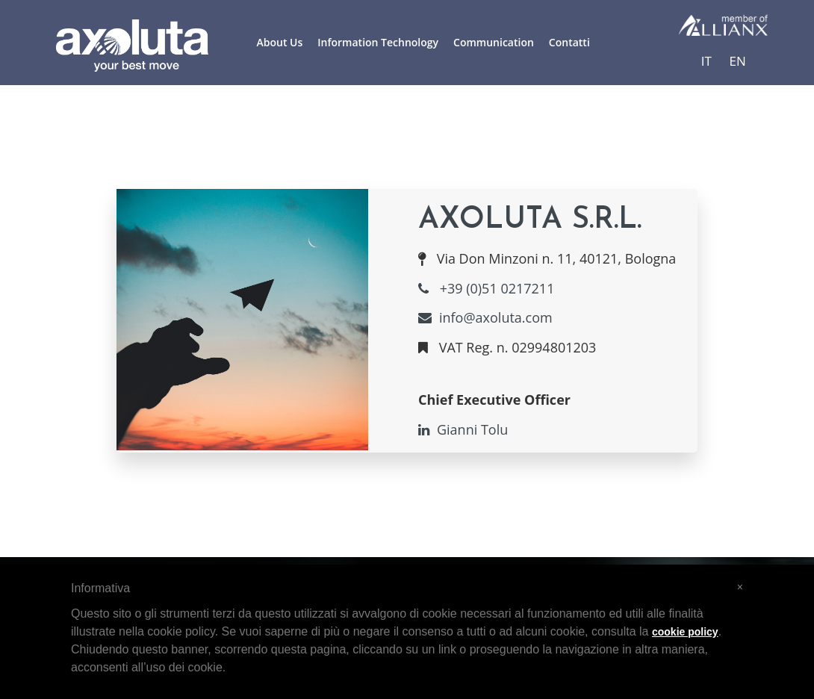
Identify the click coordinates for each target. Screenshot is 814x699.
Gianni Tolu (463, 429)
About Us (280, 42)
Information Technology (377, 42)
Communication (493, 42)
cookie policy (685, 632)
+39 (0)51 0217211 (486, 288)
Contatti (569, 42)
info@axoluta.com (485, 317)
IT (706, 60)
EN (738, 60)
